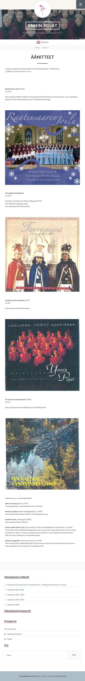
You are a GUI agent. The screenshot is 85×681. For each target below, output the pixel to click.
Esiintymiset (11, 629)
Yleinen (9, 639)
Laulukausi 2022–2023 (15, 600)
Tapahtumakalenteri (14, 634)
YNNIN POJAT (42, 25)
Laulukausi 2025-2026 (15, 590)
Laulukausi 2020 (13, 605)
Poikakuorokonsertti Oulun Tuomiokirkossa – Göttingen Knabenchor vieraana (36, 585)
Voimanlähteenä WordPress (29, 676)
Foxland (63, 676)
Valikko (44, 42)
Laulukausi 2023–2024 (15, 595)
